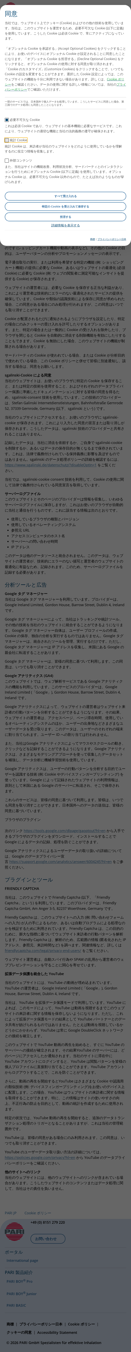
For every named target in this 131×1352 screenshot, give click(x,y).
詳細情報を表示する (65, 225)
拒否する (65, 217)
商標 (92, 239)
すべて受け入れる (65, 196)
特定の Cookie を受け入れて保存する (65, 206)
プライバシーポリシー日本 (112, 239)
